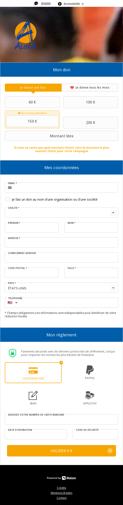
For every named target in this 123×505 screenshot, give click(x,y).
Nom (71, 223)
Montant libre (39, 136)
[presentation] (33, 87)
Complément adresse (22, 253)
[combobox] (61, 212)
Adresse (14, 238)
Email (12, 183)
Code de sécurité (87, 430)
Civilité (13, 208)
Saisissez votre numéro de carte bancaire (36, 414)
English (46, 3)
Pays (12, 283)
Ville (72, 268)
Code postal (17, 268)
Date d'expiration (20, 430)
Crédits (61, 488)
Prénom (14, 223)
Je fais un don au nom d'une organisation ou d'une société (55, 199)
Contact (62, 498)
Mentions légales (61, 493)
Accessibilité (72, 4)
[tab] (33, 88)
